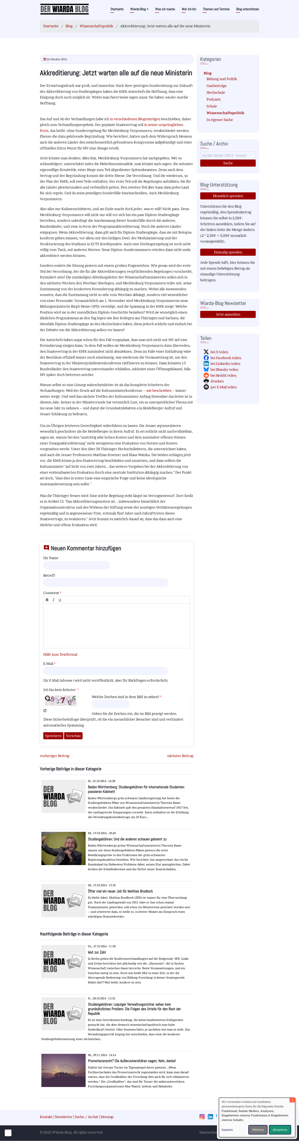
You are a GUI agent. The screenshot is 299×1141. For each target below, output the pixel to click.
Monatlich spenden (228, 196)
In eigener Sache (220, 120)
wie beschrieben (158, 391)
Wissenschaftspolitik (96, 26)
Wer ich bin (189, 9)
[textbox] (116, 625)
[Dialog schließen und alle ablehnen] (292, 1100)
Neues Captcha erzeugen (45, 710)
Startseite (116, 9)
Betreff (49, 575)
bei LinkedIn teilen (225, 364)
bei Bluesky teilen (224, 370)
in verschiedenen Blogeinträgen (135, 119)
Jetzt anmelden (228, 314)
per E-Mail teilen (224, 387)
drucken (217, 381)
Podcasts (214, 99)
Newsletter (63, 1117)
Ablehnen (258, 1129)
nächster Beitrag (180, 756)
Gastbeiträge (217, 86)
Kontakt (46, 1117)
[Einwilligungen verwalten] (8, 1133)
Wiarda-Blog (139, 9)
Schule (212, 106)
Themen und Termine (216, 9)
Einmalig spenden (228, 252)
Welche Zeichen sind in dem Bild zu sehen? (125, 697)
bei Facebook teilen (226, 358)
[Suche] (228, 155)
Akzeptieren (280, 1129)
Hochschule (216, 92)
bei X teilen (219, 352)
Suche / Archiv (86, 1117)
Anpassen (227, 1129)
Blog (69, 26)
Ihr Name (50, 558)
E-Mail (48, 664)
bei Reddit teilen (223, 375)
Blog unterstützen (247, 9)
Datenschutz (209, 1132)
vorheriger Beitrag (54, 756)
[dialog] (257, 1117)
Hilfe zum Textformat (60, 654)
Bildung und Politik (222, 79)
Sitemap (106, 1117)
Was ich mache (165, 9)
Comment (51, 593)
